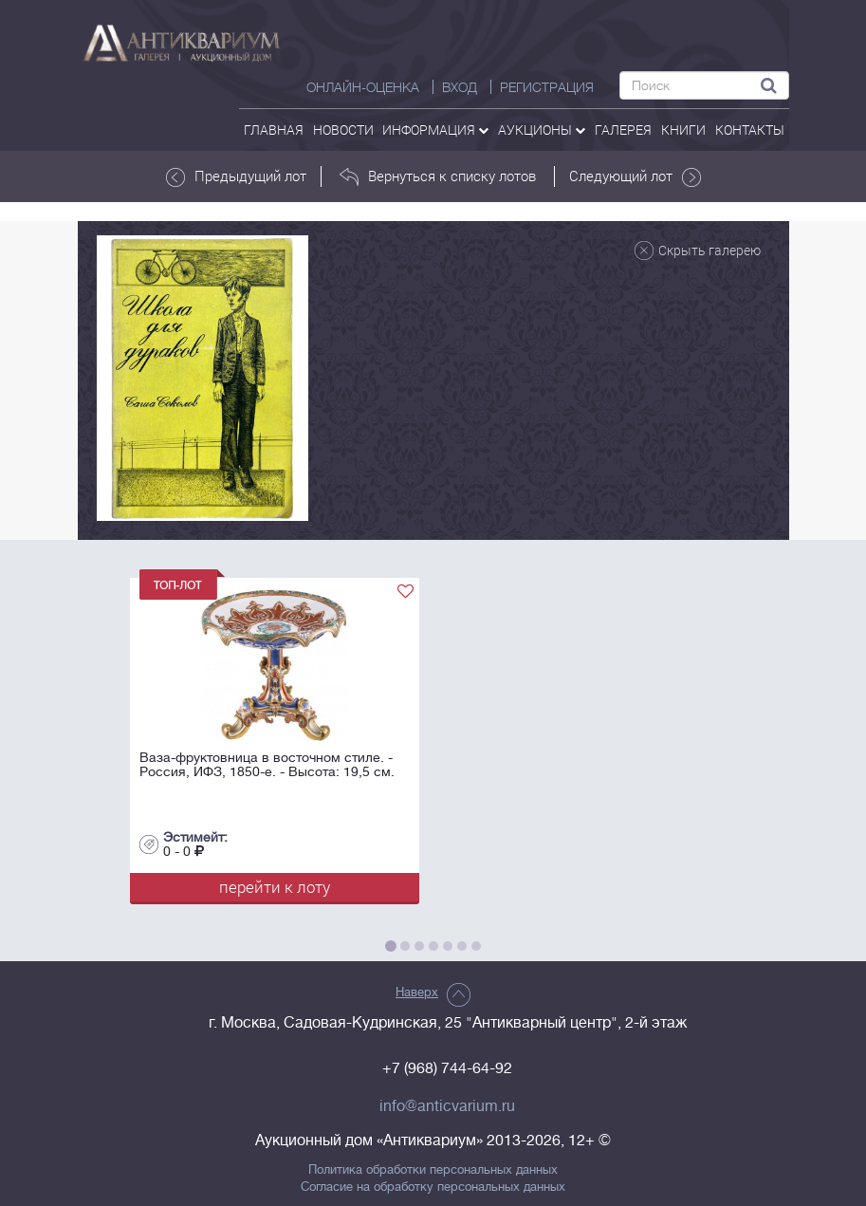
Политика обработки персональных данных (433, 1170)
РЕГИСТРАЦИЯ (547, 87)
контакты (749, 130)
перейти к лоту (274, 887)
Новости (343, 130)
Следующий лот (635, 176)
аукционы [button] (541, 130)
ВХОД (459, 87)
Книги (683, 130)
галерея (623, 130)
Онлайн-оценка (362, 87)
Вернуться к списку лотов (438, 176)
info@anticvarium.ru (447, 1106)
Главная (274, 130)
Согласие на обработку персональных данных (433, 1187)
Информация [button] (435, 130)
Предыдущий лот (236, 176)
